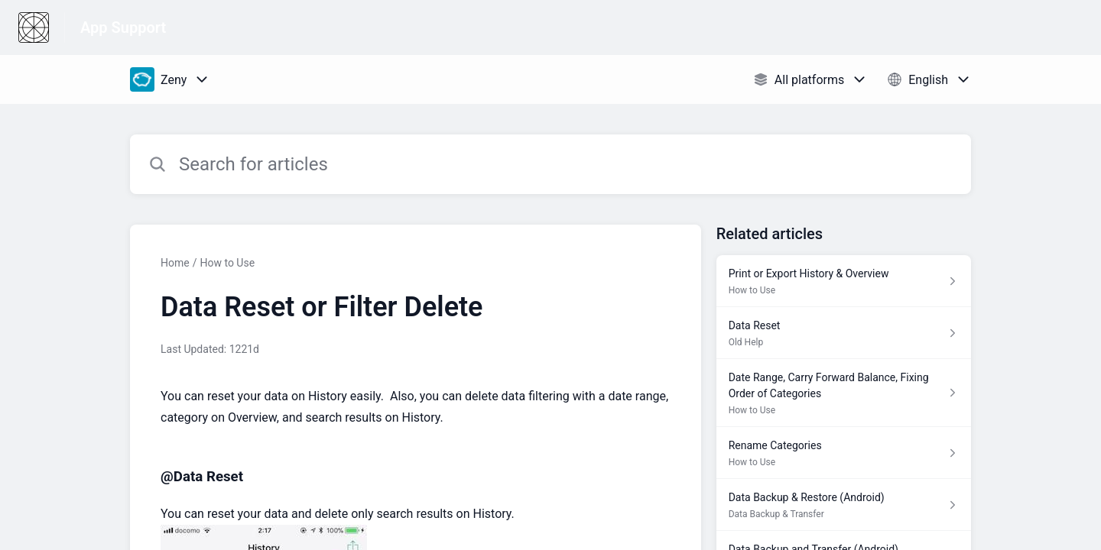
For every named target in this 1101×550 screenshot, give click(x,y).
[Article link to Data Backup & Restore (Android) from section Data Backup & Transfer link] (843, 505)
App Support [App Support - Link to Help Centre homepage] (123, 27)
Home (175, 263)
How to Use (227, 263)
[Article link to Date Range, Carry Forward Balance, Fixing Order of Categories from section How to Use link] (843, 393)
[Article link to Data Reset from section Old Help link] (843, 333)
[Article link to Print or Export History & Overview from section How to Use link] (843, 281)
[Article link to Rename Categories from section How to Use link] (843, 453)
